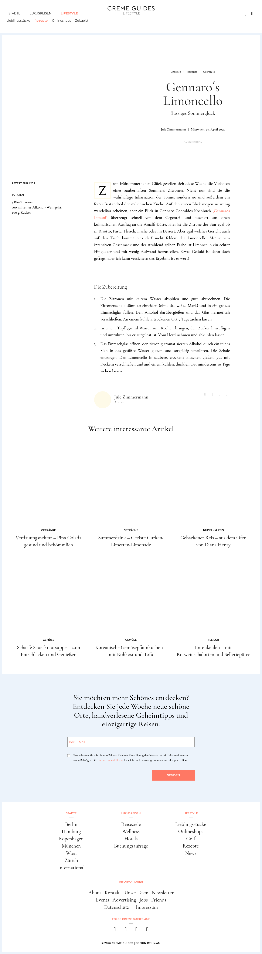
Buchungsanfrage (131, 846)
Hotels (130, 839)
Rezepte (43, 22)
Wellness (131, 831)
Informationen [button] (131, 881)
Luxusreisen (40, 13)
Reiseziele (131, 824)
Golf (190, 839)
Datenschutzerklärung (110, 760)
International (71, 868)
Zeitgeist (83, 22)
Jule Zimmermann (173, 129)
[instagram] (126, 930)
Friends (158, 900)
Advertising (124, 900)
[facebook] (115, 930)
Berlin (71, 824)
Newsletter (163, 893)
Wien (71, 853)
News (190, 853)
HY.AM (156, 943)
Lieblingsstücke (20, 22)
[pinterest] (136, 930)
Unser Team (137, 893)
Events (102, 900)
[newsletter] (147, 930)
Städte (14, 13)
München (71, 846)
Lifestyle (69, 13)
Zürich (71, 860)
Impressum (147, 907)
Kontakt (113, 893)
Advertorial (193, 141)
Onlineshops (63, 22)
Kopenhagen (71, 839)
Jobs (143, 900)
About (94, 893)
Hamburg (71, 831)
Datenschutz (116, 907)
